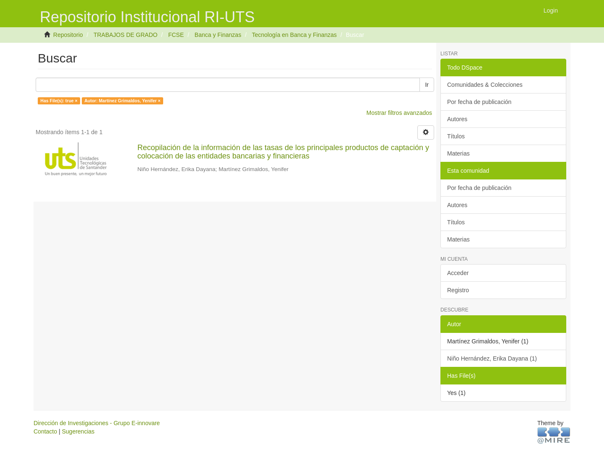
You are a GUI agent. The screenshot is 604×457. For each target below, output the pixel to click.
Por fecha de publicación (479, 102)
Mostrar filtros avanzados (399, 112)
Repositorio (68, 34)
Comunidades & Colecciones (485, 84)
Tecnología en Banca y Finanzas (294, 34)
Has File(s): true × (58, 100)
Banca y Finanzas (218, 34)
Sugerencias (78, 431)
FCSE (176, 34)
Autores (457, 119)
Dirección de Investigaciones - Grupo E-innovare (97, 423)
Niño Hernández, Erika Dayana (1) (492, 358)
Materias (458, 153)
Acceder (458, 273)
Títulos (456, 136)
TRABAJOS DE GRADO (125, 34)
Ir (427, 84)
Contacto (45, 431)
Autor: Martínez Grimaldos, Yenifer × (122, 100)
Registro (458, 290)
